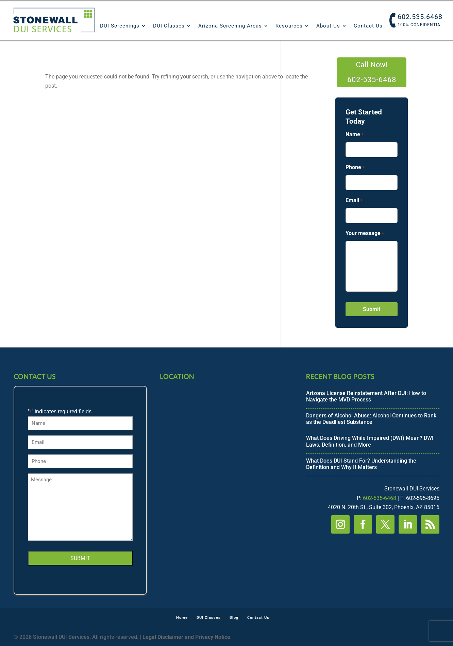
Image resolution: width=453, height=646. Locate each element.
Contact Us (368, 26)
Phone (355, 167)
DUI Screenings (119, 26)
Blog (234, 617)
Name (354, 134)
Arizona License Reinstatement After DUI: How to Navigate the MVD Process (366, 396)
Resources (289, 26)
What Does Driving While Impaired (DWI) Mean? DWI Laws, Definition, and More (370, 441)
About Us (328, 26)
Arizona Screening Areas (230, 26)
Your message (365, 233)
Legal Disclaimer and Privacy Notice (186, 637)
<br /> (226, 423)
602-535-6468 (379, 498)
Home (180, 617)
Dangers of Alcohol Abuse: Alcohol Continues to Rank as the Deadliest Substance (371, 418)
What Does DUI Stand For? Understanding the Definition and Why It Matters (361, 463)
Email (354, 200)
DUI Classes (169, 26)
